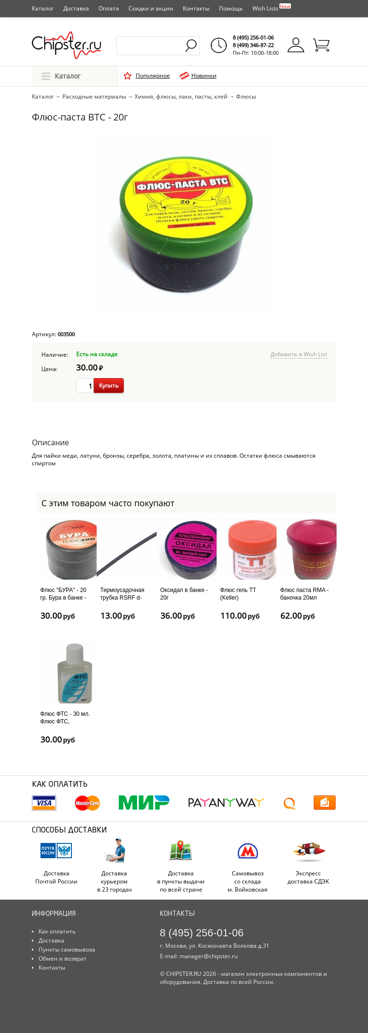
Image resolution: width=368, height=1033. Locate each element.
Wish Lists (271, 7)
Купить (109, 385)
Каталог (43, 8)
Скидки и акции (151, 8)
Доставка (76, 8)
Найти (191, 45)
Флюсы (246, 96)
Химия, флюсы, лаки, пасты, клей (181, 96)
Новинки (204, 75)
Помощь (231, 8)
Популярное (153, 75)
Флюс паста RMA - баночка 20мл (304, 594)
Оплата (109, 8)
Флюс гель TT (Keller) (238, 594)
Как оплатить (57, 931)
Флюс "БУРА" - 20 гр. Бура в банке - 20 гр (63, 597)
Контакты (196, 8)
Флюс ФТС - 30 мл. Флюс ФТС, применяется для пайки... (65, 725)
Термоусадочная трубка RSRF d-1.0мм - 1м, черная (125, 597)
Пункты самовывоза (67, 949)
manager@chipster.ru (208, 956)
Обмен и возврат (63, 958)
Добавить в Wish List (298, 354)
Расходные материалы (94, 96)
